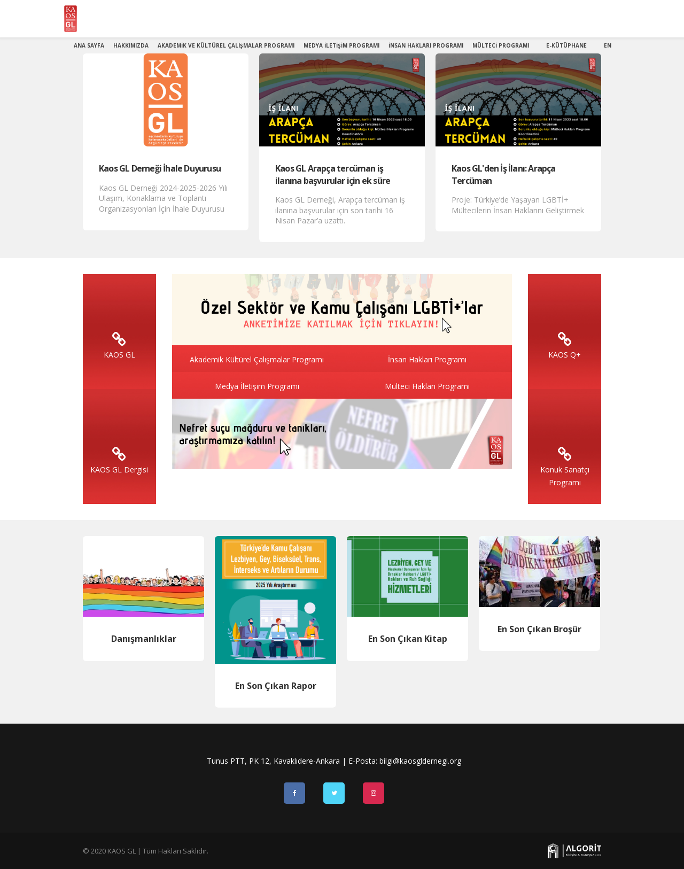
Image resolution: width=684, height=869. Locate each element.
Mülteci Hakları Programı (427, 386)
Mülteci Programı (500, 45)
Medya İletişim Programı (341, 45)
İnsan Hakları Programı (425, 45)
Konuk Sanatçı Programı (564, 469)
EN (607, 45)
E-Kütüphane (566, 45)
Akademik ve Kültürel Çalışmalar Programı (226, 45)
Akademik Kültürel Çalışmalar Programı (257, 359)
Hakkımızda (131, 45)
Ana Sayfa (89, 45)
